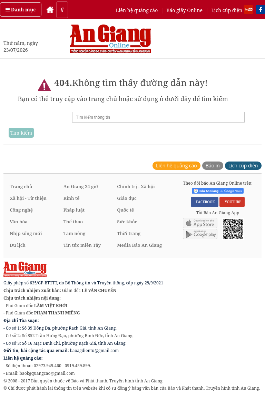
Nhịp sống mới (26, 233)
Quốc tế (125, 210)
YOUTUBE (232, 201)
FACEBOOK (204, 201)
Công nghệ (21, 210)
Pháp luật (74, 210)
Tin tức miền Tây (82, 245)
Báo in (213, 165)
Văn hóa (19, 221)
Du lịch (18, 245)
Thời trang (128, 233)
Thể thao (73, 221)
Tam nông (74, 233)
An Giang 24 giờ (80, 186)
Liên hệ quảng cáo (137, 10)
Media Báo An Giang (139, 245)
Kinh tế (71, 198)
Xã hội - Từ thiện (28, 198)
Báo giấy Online (184, 10)
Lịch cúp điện (226, 10)
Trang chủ (21, 186)
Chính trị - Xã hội (136, 186)
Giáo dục (126, 198)
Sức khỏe (127, 221)
